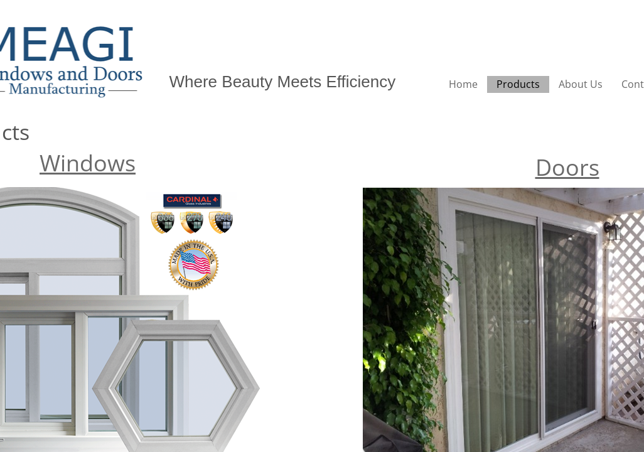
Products (518, 84)
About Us (581, 84)
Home (463, 84)
